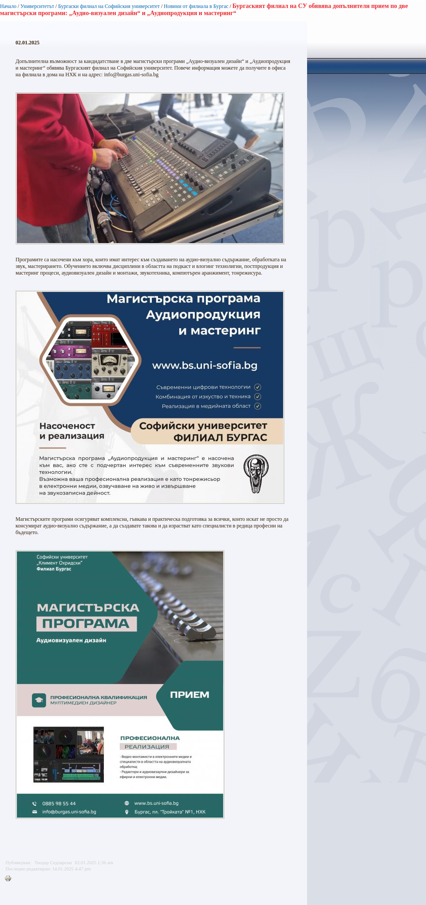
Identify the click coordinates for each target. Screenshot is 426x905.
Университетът (37, 6)
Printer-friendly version (10, 879)
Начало (8, 6)
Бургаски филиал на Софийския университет (109, 6)
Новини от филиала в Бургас (196, 6)
